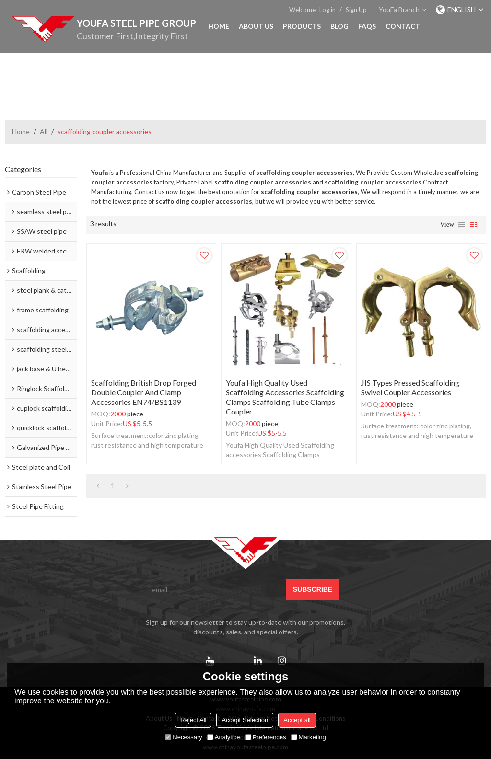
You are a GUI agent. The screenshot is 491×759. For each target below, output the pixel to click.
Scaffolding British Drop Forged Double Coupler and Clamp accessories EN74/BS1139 (143, 392)
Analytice (223, 737)
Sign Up (356, 9)
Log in (327, 9)
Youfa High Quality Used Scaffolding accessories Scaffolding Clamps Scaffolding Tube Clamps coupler (285, 397)
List (462, 225)
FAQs (367, 26)
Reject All (193, 720)
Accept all (296, 720)
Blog (339, 26)
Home (218, 26)
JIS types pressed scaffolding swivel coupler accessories (410, 387)
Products (302, 26)
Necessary (183, 737)
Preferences (265, 737)
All (43, 131)
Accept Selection (245, 720)
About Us (256, 26)
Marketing (308, 737)
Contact (403, 26)
